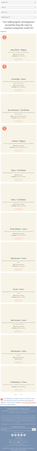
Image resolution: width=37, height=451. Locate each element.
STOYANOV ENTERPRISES (29, 424)
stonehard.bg (14, 442)
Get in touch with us (29, 402)
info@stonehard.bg (23, 442)
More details (18, 59)
